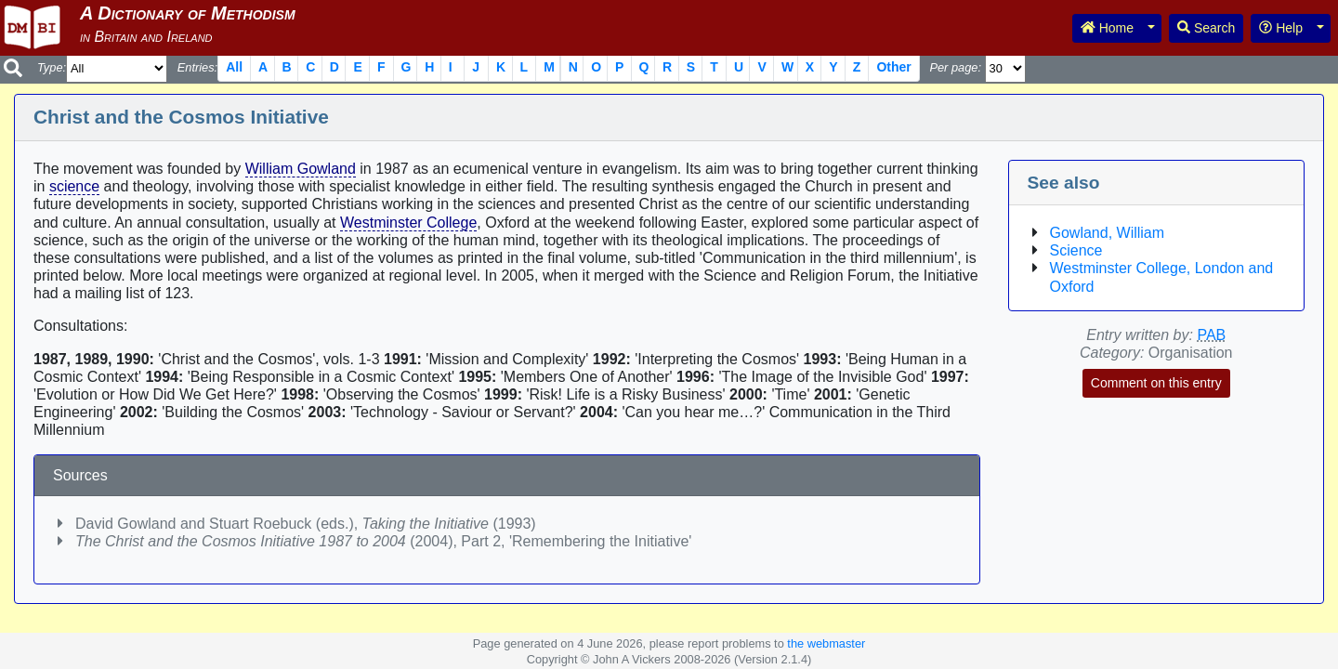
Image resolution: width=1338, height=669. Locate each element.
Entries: (197, 67)
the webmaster (826, 643)
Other (893, 66)
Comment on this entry (1156, 382)
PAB (1211, 335)
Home (1107, 27)
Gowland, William (1107, 233)
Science (1076, 250)
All (234, 66)
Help (1281, 27)
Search (1206, 27)
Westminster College (408, 222)
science (74, 186)
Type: (51, 67)
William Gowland (300, 169)
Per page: (955, 67)
